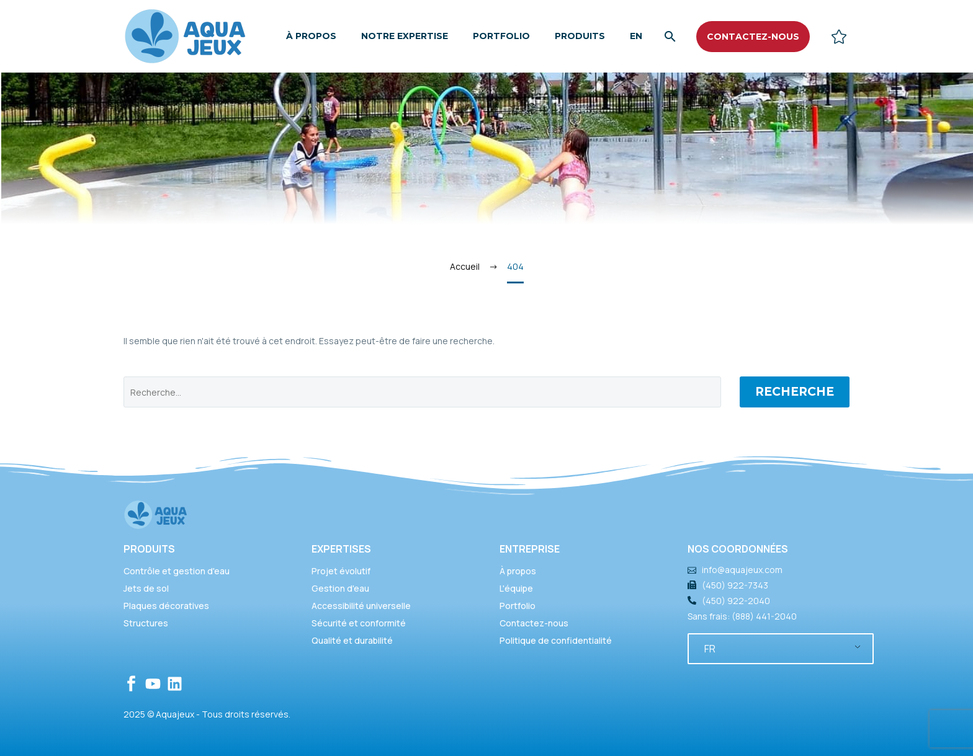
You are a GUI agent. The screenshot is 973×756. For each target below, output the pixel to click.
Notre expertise (404, 36)
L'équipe (516, 588)
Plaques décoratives (166, 605)
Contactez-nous (534, 623)
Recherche (794, 392)
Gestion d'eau (340, 588)
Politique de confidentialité (556, 640)
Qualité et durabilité (352, 640)
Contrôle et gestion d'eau (176, 571)
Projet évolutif (341, 571)
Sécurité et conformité (359, 623)
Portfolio (501, 36)
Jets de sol (146, 588)
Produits (580, 36)
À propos (311, 36)
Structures (145, 623)
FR (709, 649)
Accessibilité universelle (361, 605)
